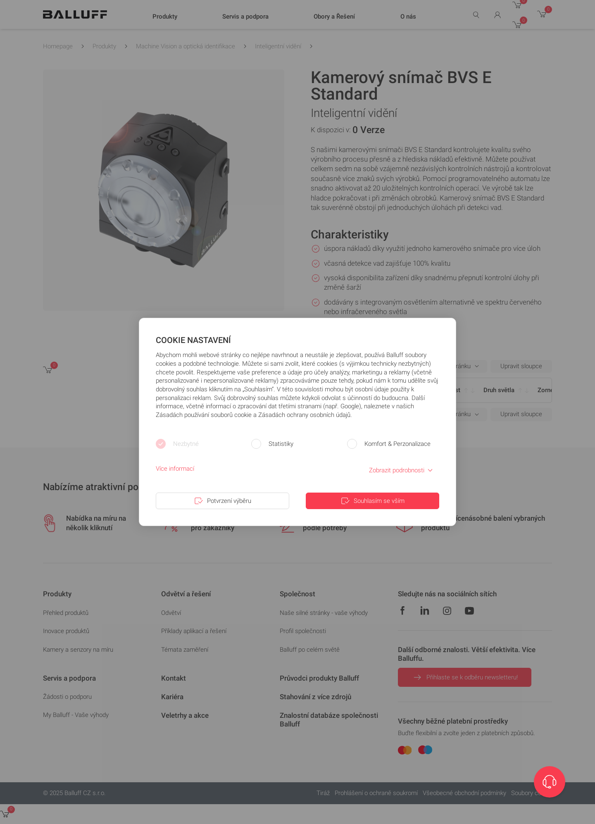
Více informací (175, 468)
